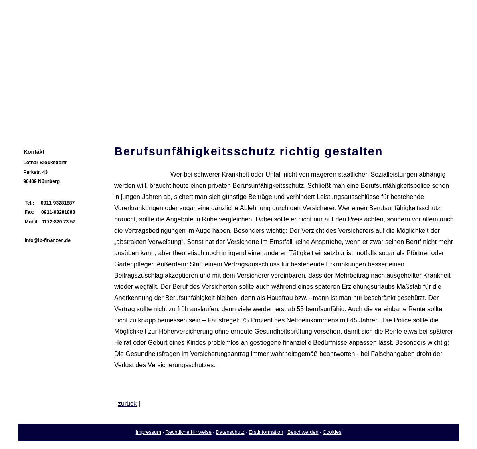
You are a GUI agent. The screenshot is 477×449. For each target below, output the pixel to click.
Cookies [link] (332, 432)
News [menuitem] (102, 118)
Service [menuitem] (235, 118)
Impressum (148, 432)
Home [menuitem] (31, 118)
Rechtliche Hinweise (189, 432)
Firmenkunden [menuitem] (191, 118)
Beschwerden (303, 432)
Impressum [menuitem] (272, 118)
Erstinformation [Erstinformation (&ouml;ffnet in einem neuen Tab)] (266, 432)
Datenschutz (230, 432)
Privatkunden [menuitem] (140, 118)
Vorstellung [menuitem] (67, 118)
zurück (127, 403)
